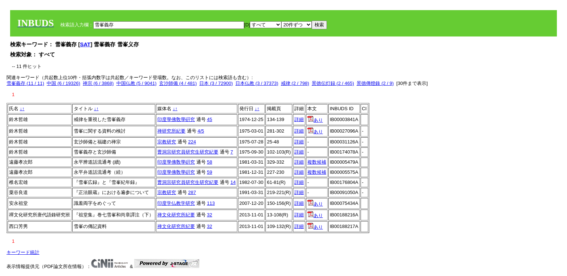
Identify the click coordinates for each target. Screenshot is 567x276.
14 (232, 182)
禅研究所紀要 (171, 131)
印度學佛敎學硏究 (176, 119)
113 (211, 203)
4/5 (200, 131)
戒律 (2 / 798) (295, 83)
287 (192, 192)
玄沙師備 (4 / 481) (178, 83)
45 (209, 119)
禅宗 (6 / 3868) (98, 83)
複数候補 (316, 162)
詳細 (299, 119)
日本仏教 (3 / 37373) (256, 83)
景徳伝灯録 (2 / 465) (333, 83)
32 (209, 214)
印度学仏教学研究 (176, 203)
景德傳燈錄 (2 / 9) (375, 83)
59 (209, 172)
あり (315, 120)
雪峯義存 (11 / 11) (25, 83)
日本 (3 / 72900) (216, 83)
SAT (85, 44)
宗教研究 (166, 142)
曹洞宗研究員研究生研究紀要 (187, 152)
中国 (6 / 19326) (63, 83)
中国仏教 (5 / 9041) (136, 83)
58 (209, 162)
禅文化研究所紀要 (176, 214)
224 (192, 142)
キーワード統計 (23, 252)
